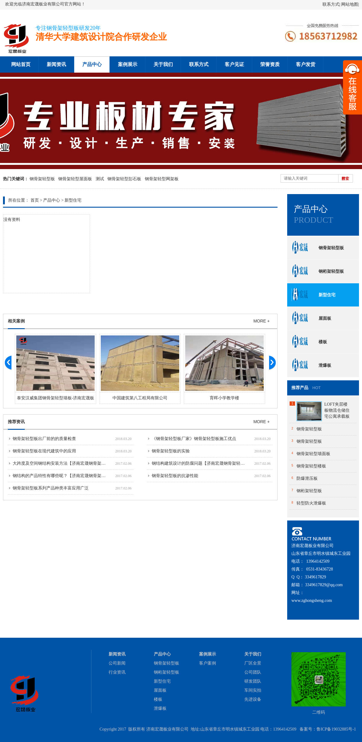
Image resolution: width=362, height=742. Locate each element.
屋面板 (311, 318)
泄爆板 (311, 365)
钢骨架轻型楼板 (311, 466)
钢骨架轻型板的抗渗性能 (175, 475)
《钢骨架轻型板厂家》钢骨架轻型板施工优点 (194, 438)
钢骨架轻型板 (42, 179)
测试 (100, 179)
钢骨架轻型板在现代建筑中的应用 (44, 451)
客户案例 (207, 663)
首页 (34, 200)
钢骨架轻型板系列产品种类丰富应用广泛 (51, 488)
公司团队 (252, 672)
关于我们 (163, 64)
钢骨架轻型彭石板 (124, 179)
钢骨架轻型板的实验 (171, 451)
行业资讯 (117, 672)
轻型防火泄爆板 (311, 503)
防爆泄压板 (307, 478)
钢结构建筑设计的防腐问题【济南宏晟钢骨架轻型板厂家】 (207, 463)
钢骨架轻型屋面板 (75, 179)
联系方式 (330, 4)
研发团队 (252, 681)
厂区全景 (252, 663)
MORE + (261, 321)
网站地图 (349, 4)
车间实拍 (252, 690)
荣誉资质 (270, 64)
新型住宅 (73, 200)
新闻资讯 (56, 64)
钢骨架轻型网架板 (162, 179)
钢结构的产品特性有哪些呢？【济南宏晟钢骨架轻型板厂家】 (70, 475)
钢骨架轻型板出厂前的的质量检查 (44, 438)
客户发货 (305, 64)
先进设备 (252, 699)
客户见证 (234, 64)
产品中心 (92, 64)
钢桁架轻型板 (317, 271)
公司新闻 (117, 663)
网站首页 (20, 64)
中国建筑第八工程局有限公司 (140, 398)
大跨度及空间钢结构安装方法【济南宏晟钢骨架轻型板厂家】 (70, 463)
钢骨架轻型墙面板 (313, 453)
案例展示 (127, 64)
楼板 (309, 341)
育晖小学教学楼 (224, 398)
